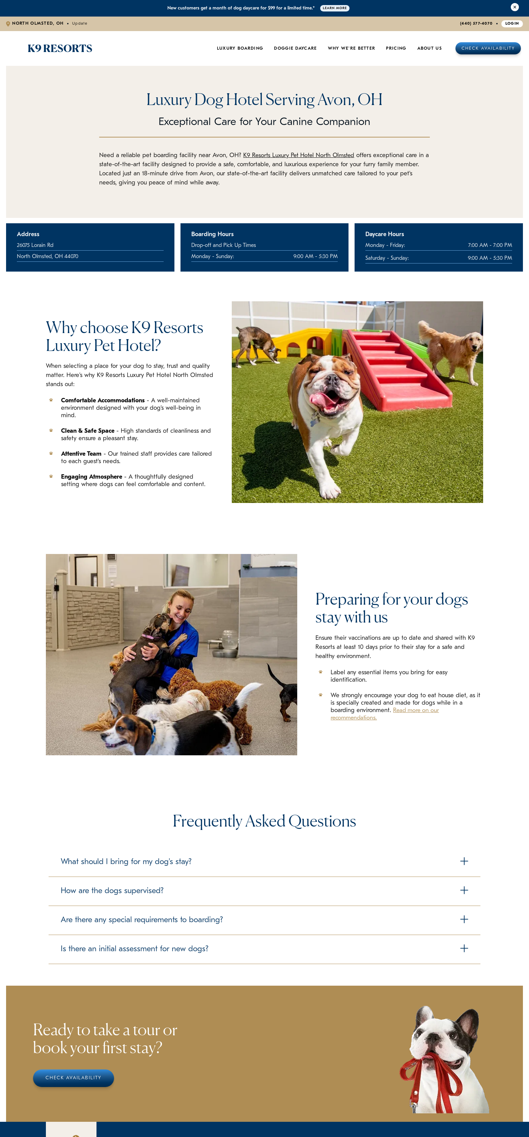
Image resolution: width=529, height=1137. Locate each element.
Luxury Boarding (240, 48)
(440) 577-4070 (476, 24)
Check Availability (488, 48)
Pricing (396, 48)
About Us (429, 48)
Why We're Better (351, 48)
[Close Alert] (515, 8)
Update (80, 24)
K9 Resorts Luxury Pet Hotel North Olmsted (301, 155)
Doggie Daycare (295, 48)
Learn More (335, 8)
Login (512, 24)
